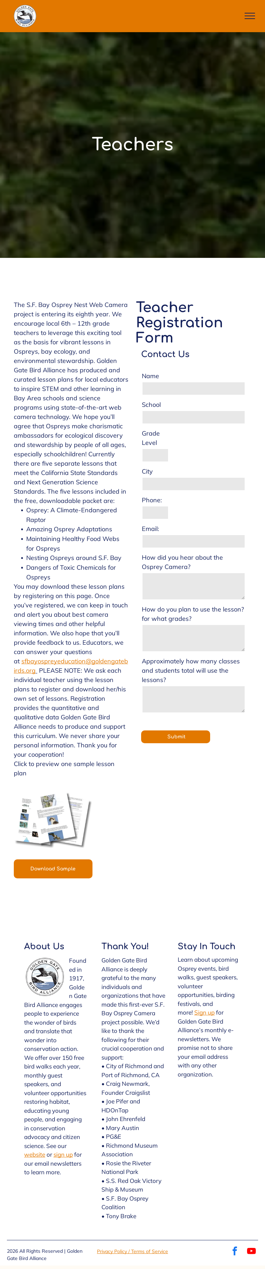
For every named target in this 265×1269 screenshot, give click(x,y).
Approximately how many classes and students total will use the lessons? (191, 670)
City (147, 471)
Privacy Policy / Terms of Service (132, 1251)
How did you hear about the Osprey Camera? (182, 562)
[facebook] (235, 1251)
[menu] (250, 16)
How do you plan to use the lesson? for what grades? (193, 614)
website (34, 1154)
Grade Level (151, 438)
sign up (63, 1154)
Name (150, 376)
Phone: (152, 500)
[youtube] (251, 1251)
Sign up (204, 1012)
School (151, 405)
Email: (150, 529)
